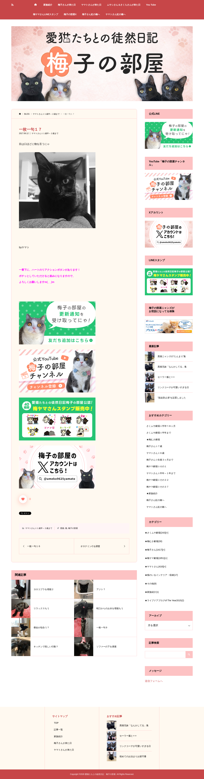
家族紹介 (47, 4)
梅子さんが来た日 (67, 4)
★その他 (151, 583)
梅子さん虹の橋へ (91, 14)
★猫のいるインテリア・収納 (161, 575)
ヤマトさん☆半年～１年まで (160, 473)
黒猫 (62, 528)
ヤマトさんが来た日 (91, 4)
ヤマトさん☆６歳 (155, 453)
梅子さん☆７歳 (154, 446)
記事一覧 (58, 729)
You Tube (151, 4)
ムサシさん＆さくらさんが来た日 (123, 4)
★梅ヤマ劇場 (155, 558)
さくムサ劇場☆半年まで (158, 432)
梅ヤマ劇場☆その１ (156, 466)
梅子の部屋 (73, 528)
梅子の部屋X (70, 14)
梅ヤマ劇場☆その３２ (157, 480)
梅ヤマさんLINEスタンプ (45, 14)
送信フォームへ (154, 681)
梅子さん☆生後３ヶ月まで (159, 459)
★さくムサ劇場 (155, 532)
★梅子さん (153, 549)
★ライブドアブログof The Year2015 (164, 600)
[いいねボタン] (23, 499)
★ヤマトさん (154, 566)
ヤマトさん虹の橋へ (116, 14)
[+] (167, 532)
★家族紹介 (152, 493)
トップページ (35, 5)
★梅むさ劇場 (153, 439)
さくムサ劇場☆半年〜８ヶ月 (160, 426)
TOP (56, 723)
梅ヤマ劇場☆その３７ (157, 486)
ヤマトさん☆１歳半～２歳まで (45, 133)
